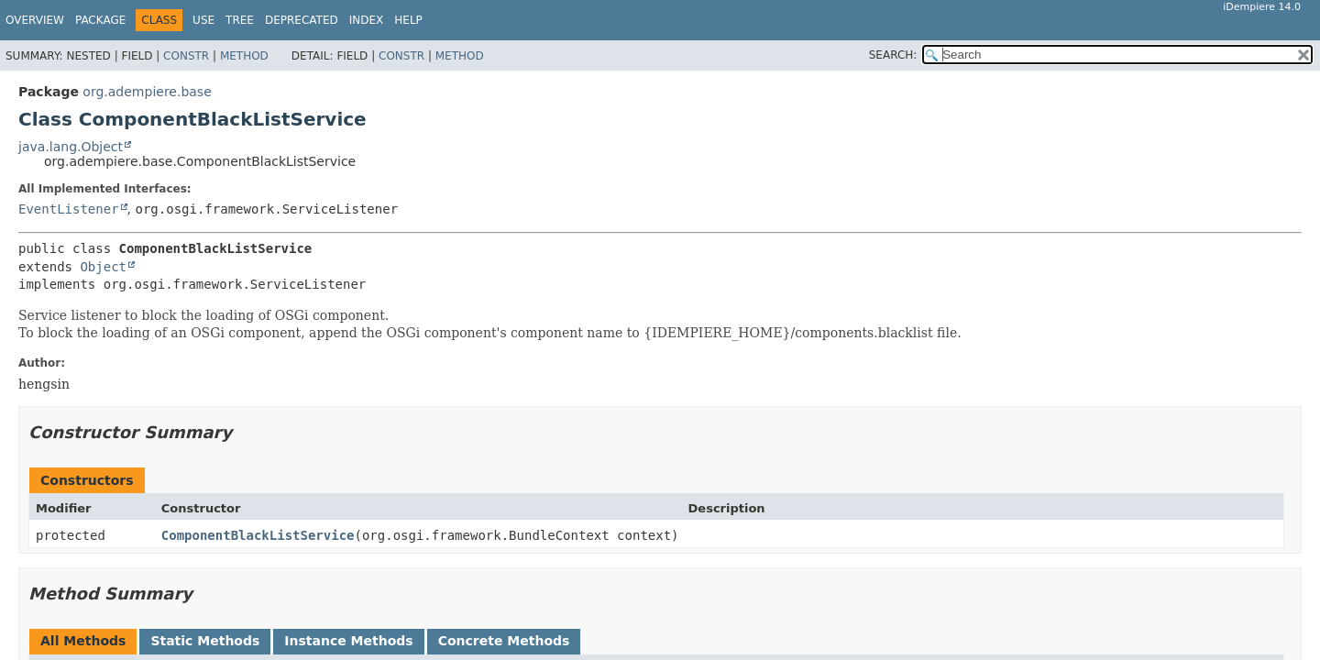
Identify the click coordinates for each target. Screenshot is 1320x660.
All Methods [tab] (83, 640)
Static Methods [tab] (204, 640)
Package (100, 20)
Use (203, 20)
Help (408, 20)
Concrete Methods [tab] (504, 640)
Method (244, 56)
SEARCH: (893, 55)
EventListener (68, 209)
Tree (240, 20)
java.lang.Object (70, 146)
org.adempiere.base (146, 91)
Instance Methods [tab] (348, 640)
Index (366, 20)
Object (103, 266)
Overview (35, 20)
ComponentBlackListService (258, 535)
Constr (186, 56)
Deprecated (301, 20)
